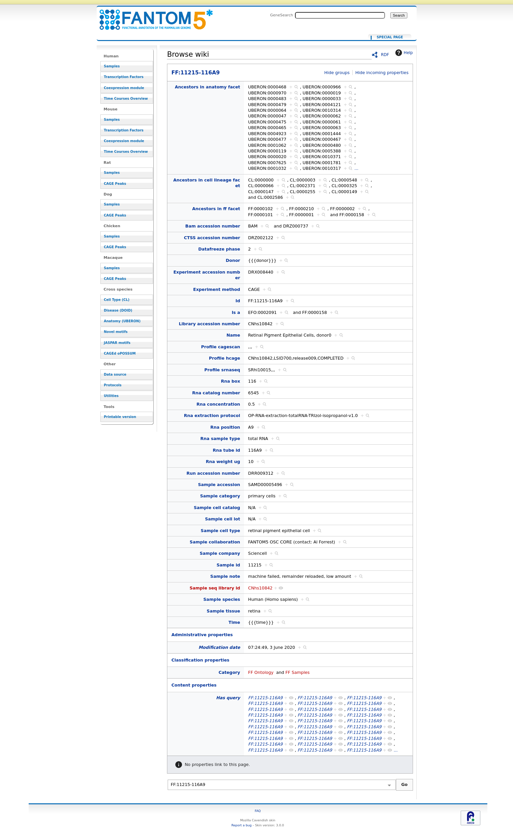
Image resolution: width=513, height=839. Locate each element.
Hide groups (337, 72)
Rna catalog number (216, 392)
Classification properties (200, 660)
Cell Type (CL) (117, 300)
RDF (385, 54)
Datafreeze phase (219, 249)
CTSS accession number (212, 237)
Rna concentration (218, 404)
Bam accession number (212, 226)
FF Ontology (260, 672)
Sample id (228, 564)
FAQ (258, 811)
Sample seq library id (215, 587)
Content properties (193, 685)
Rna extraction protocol (212, 415)
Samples (112, 66)
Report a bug (241, 825)
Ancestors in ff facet (216, 208)
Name (233, 335)
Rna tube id (226, 450)
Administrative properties (202, 634)
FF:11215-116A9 (152, 16)
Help (403, 52)
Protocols (113, 385)
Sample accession (219, 484)
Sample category (220, 495)
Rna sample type (220, 438)
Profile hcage (224, 358)
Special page (390, 37)
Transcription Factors (124, 77)
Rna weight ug (223, 461)
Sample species (221, 599)
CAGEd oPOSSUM (120, 353)
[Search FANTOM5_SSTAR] (340, 15)
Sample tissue (223, 610)
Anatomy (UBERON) (122, 321)
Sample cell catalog (217, 507)
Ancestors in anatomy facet (207, 86)
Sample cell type (220, 530)
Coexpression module (124, 88)
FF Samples (297, 672)
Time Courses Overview (126, 98)
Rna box (230, 381)
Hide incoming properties (382, 72)
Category (229, 672)
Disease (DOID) (118, 310)
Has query (228, 697)
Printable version (120, 417)
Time (234, 622)
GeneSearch (281, 15)
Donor (233, 260)
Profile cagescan (220, 346)
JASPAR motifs (117, 343)
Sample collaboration (215, 541)
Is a (236, 312)
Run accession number (213, 473)
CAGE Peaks (115, 183)
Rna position (225, 427)
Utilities (111, 396)
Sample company (220, 553)
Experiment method (216, 289)
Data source (115, 374)
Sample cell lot (222, 518)
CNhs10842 (260, 587)
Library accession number (209, 323)
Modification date (219, 647)
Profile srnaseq (222, 369)
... (356, 168)
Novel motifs (116, 332)
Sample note (225, 576)
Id (238, 300)
